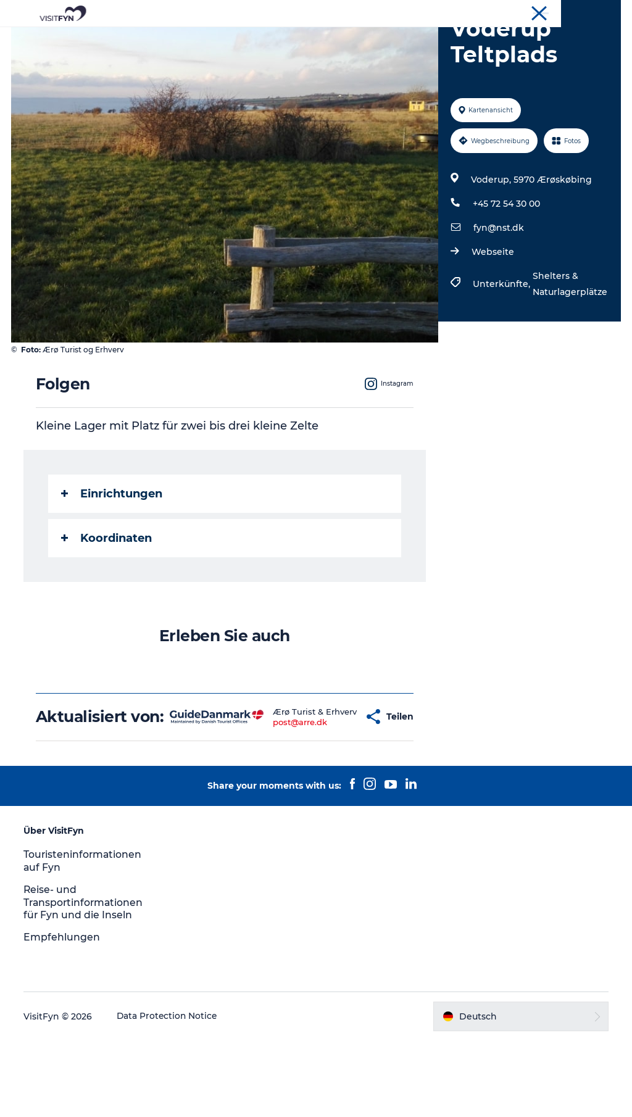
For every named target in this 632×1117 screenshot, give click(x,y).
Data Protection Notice (169, 1092)
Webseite (492, 310)
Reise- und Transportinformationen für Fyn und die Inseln (86, 979)
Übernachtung (441, 40)
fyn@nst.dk (498, 286)
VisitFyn (605, 11)
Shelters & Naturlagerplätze (569, 342)
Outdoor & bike (262, 40)
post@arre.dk (276, 795)
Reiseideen (182, 40)
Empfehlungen (63, 1013)
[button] (330, 784)
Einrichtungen (113, 552)
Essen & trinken (352, 40)
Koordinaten (107, 597)
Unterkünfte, (502, 342)
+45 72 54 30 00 (505, 262)
